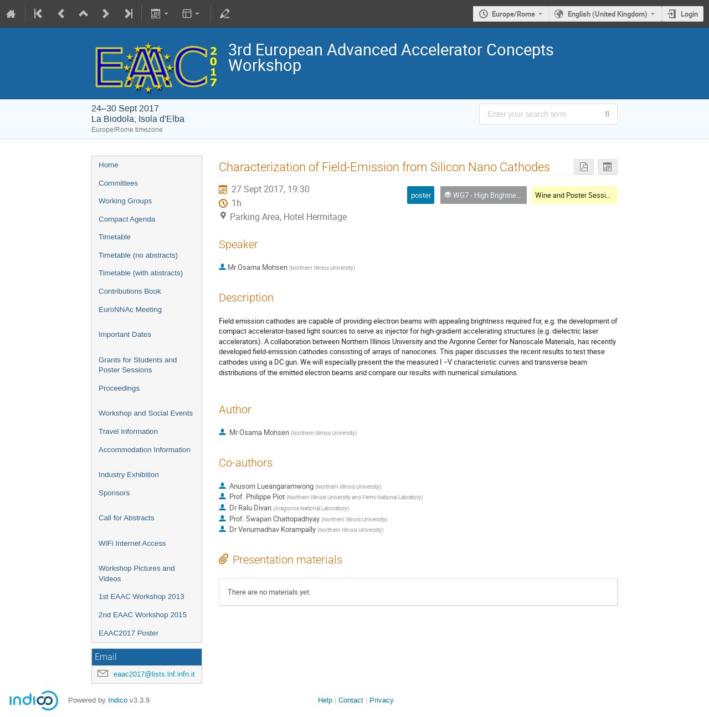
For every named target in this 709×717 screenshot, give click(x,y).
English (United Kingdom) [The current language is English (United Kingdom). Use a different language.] (608, 14)
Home (109, 165)
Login (689, 14)
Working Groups (125, 201)
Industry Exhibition (129, 474)
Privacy (381, 700)
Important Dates (125, 334)
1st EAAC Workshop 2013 (141, 596)
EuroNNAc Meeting (130, 309)
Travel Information (128, 431)
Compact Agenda (127, 219)
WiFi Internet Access (132, 543)
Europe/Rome (513, 14)
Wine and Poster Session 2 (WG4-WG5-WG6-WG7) (615, 195)
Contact (350, 700)
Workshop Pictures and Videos (137, 573)
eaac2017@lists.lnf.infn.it (154, 674)
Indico (117, 700)
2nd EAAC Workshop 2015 (143, 615)
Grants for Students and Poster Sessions (138, 365)
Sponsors (114, 493)
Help (325, 700)
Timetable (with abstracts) (141, 273)
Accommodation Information (145, 449)
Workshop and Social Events (146, 413)
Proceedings (119, 388)
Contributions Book (130, 291)
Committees (118, 183)
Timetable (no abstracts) (138, 255)
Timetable (115, 237)
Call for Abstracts (127, 518)
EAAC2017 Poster (128, 633)
